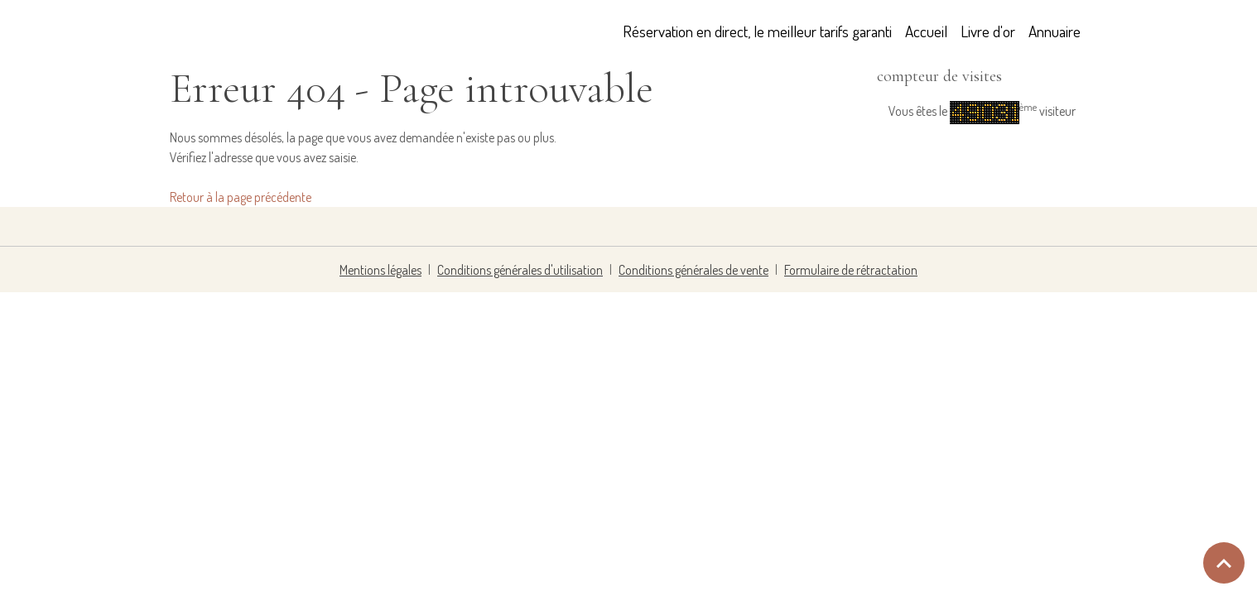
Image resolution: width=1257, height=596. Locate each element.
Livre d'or (988, 31)
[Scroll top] (1224, 563)
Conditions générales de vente (693, 270)
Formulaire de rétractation (850, 270)
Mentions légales (380, 270)
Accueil (926, 31)
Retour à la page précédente (240, 197)
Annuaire (1054, 31)
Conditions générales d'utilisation (520, 270)
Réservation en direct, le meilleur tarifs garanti (757, 31)
